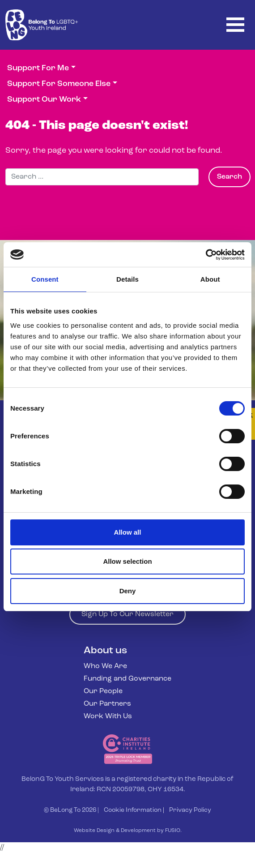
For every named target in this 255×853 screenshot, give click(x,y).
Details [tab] (127, 279)
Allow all (127, 532)
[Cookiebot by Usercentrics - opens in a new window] (205, 255)
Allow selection (127, 561)
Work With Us (108, 716)
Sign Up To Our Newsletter (127, 614)
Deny (127, 591)
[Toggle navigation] (235, 25)
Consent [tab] (45, 279)
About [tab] (210, 279)
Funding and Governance (127, 678)
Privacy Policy (190, 810)
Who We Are (105, 666)
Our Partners (107, 703)
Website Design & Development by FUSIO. (128, 830)
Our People (103, 691)
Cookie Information (133, 810)
